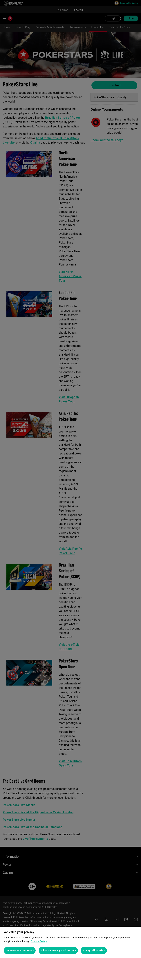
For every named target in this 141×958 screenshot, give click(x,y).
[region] (70, 942)
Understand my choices (20, 950)
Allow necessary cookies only (58, 950)
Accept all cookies (94, 950)
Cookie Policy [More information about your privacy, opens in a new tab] (39, 941)
